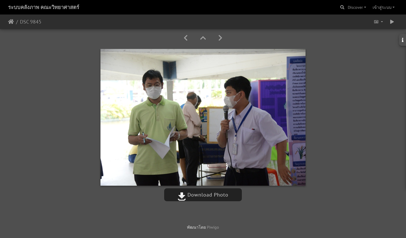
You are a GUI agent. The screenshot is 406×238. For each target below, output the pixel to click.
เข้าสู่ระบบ (382, 7)
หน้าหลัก (11, 22)
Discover (355, 7)
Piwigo (213, 227)
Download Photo (203, 194)
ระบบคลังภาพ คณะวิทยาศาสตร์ (43, 7)
